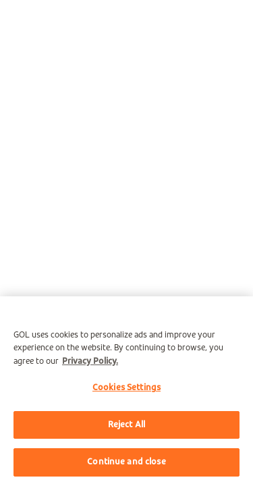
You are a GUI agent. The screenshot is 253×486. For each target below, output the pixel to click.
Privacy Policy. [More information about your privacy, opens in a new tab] (90, 361)
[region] (126, 391)
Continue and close (126, 462)
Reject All (126, 425)
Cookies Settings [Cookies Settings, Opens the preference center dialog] (126, 387)
